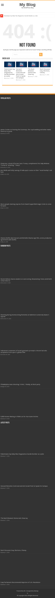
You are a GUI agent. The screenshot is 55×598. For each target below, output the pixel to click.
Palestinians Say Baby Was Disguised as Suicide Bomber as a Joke (21, 16)
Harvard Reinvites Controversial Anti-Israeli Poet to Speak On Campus (20, 73)
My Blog (27, 4)
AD (24, 591)
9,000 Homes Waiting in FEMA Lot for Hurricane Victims (19, 416)
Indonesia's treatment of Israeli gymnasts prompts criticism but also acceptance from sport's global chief (24, 351)
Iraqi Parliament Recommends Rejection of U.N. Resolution (20, 582)
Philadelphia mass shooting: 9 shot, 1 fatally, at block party (20, 384)
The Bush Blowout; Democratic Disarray (32, 71)
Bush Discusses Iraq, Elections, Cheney (45, 70)
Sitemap (36, 591)
